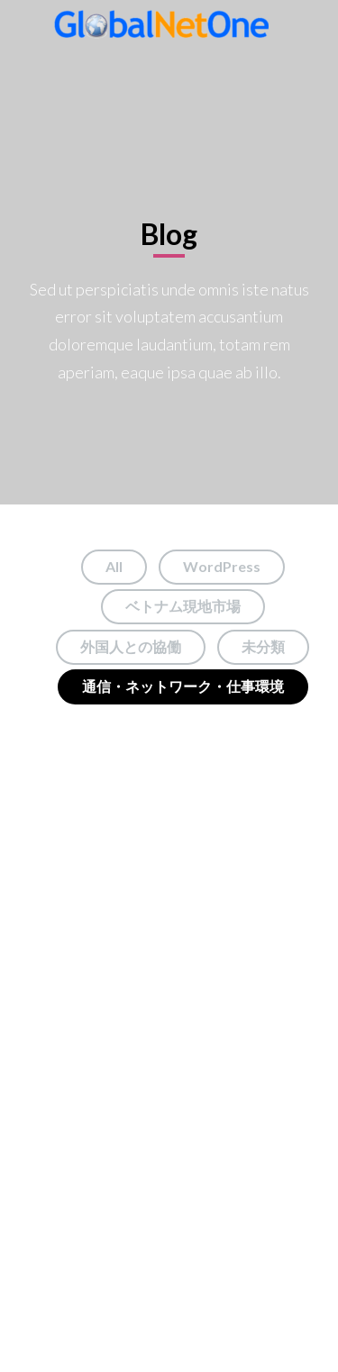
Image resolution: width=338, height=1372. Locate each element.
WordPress (221, 566)
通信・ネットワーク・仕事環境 (183, 686)
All (114, 566)
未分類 (263, 646)
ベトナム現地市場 (183, 605)
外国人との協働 (130, 646)
